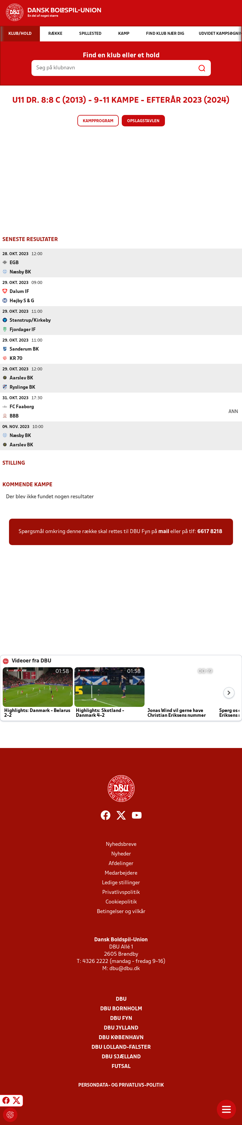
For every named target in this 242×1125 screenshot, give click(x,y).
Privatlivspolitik (121, 892)
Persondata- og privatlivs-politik (121, 1085)
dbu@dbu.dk (124, 968)
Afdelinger (121, 863)
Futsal (121, 1066)
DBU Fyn (121, 1018)
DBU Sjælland (121, 1056)
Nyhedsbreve (121, 844)
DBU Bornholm (121, 1008)
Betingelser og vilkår (121, 911)
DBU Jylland (121, 1027)
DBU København (121, 1037)
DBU (121, 999)
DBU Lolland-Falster (121, 1047)
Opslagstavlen (143, 121)
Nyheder (121, 853)
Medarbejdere (121, 873)
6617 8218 (209, 531)
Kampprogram (98, 121)
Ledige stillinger (121, 882)
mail (163, 531)
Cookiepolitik (121, 901)
